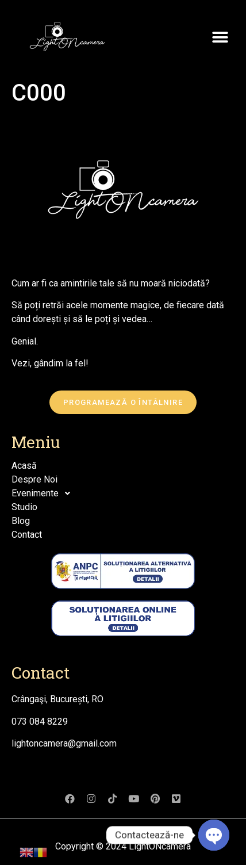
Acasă (24, 465)
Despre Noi (34, 479)
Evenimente (43, 493)
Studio (24, 507)
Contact (26, 534)
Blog (20, 520)
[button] (220, 37)
